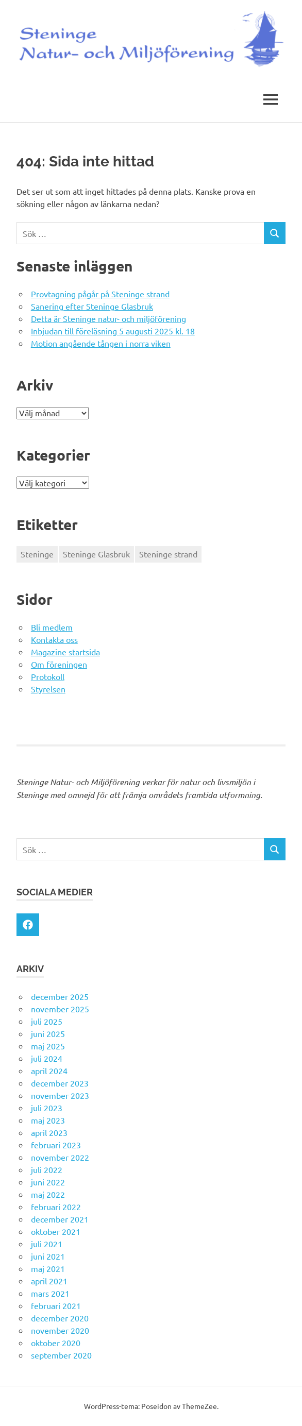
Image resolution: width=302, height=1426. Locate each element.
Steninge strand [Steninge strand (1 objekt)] (168, 554)
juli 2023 (46, 1107)
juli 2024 (46, 1058)
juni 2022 (48, 1182)
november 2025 (60, 1009)
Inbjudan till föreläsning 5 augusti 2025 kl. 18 (113, 331)
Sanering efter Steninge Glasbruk (92, 306)
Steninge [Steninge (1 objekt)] (37, 554)
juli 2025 (46, 1021)
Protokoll (47, 676)
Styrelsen (48, 689)
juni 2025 (48, 1033)
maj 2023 (48, 1120)
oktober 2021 (55, 1231)
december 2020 (60, 1318)
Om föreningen (59, 664)
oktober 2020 (55, 1342)
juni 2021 (48, 1256)
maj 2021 (48, 1268)
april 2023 (49, 1132)
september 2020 (61, 1355)
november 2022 (60, 1157)
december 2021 (60, 1219)
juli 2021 (46, 1243)
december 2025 (60, 996)
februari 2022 (56, 1206)
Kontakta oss (54, 639)
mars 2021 (50, 1293)
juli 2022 (46, 1169)
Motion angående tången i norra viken (101, 343)
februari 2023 (56, 1145)
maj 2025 (48, 1046)
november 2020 (60, 1330)
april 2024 (49, 1070)
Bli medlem (52, 627)
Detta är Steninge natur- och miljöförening (108, 318)
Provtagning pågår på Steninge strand (100, 293)
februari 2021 (56, 1305)
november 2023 (60, 1095)
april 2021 (49, 1281)
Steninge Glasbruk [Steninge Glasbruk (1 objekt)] (96, 554)
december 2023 (60, 1083)
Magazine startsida (65, 652)
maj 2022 (48, 1194)
